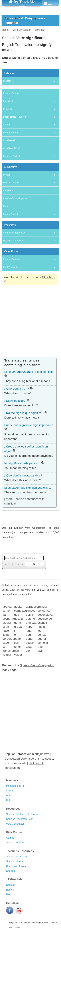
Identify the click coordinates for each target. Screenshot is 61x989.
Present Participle (12, 308)
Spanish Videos (14, 910)
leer (40, 679)
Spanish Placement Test (19, 868)
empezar (31, 671)
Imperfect (8, 150)
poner (29, 688)
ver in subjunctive (38, 803)
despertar (7, 667)
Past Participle (10, 316)
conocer (31, 659)
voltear (6, 704)
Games (10, 887)
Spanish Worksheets (17, 906)
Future (6, 174)
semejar (42, 692)
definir (30, 663)
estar (5, 675)
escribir (42, 671)
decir (17, 663)
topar (29, 696)
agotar (18, 655)
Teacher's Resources (20, 900)
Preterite (7, 158)
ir (15, 679)
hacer (6, 679)
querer (42, 688)
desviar (19, 667)
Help (8, 849)
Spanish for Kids (15, 892)
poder (18, 688)
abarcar (7, 655)
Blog (8, 944)
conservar (42, 659)
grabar (18, 675)
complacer (19, 659)
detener (31, 667)
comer (6, 659)
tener (17, 696)
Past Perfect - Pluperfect (15, 166)
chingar (42, 655)
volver (18, 704)
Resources (13, 858)
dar (4, 663)
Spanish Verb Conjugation (37, 714)
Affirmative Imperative (14, 282)
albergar (33, 808)
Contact (10, 840)
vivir (40, 700)
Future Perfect (10, 182)
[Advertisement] (29, 378)
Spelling (10, 920)
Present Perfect (11, 142)
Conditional (9, 189)
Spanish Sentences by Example (23, 863)
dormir (18, 671)
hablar (42, 675)
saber (6, 692)
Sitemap (10, 934)
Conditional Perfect (13, 197)
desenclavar (42, 663)
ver (28, 700)
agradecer (31, 655)
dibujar (6, 671)
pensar (42, 683)
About (9, 845)
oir (15, 683)
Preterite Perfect (11, 205)
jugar (29, 679)
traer (41, 696)
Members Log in (15, 835)
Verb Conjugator (15, 873)
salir (17, 692)
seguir (30, 692)
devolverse (42, 667)
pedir (29, 683)
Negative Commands (14, 290)
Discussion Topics (16, 915)
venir (17, 700)
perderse (7, 688)
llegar (6, 683)
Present (7, 81)
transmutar (7, 700)
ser (4, 696)
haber (29, 675)
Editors (10, 939)
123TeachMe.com (28, 972)
